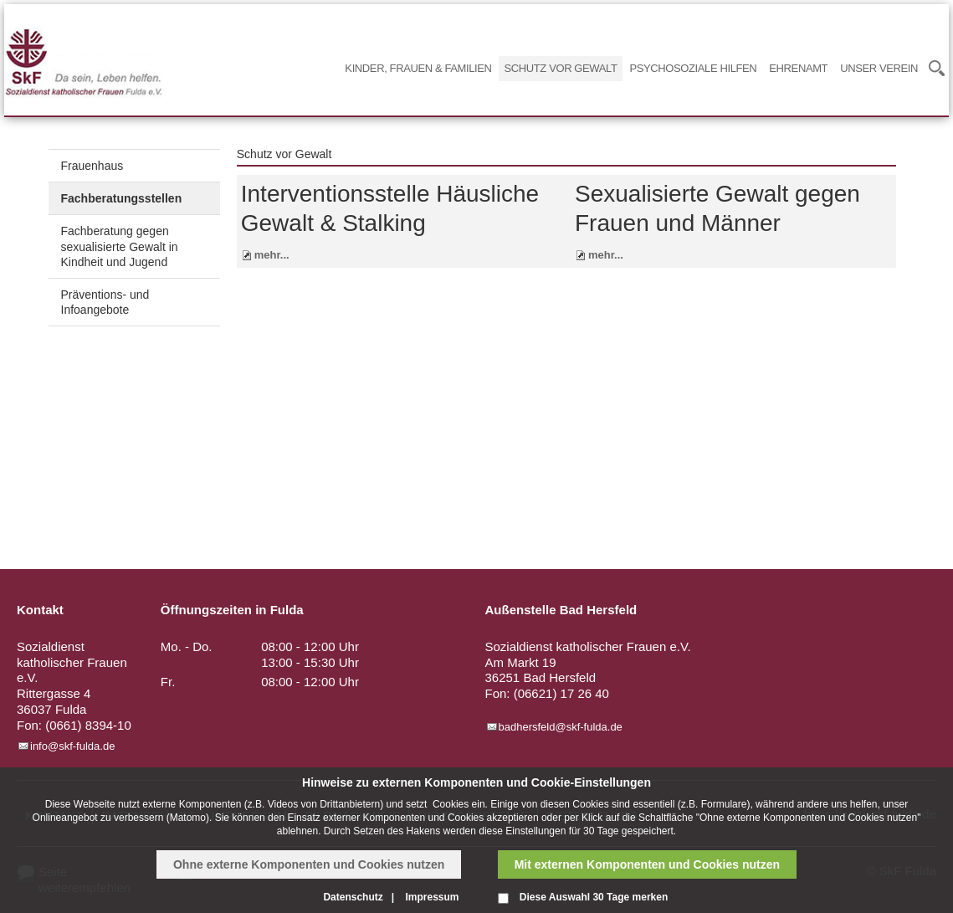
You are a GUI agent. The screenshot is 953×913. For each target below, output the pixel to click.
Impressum (432, 897)
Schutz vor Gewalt (561, 68)
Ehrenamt (798, 68)
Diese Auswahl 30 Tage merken (594, 897)
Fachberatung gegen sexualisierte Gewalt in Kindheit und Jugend (119, 246)
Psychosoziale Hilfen (692, 68)
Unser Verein (879, 68)
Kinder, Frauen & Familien (418, 68)
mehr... (271, 255)
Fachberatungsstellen (121, 198)
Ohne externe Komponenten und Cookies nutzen (308, 864)
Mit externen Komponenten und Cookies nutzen (647, 864)
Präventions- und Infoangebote (105, 302)
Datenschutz (352, 897)
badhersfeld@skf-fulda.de (561, 727)
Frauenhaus (92, 165)
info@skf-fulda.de (72, 746)
